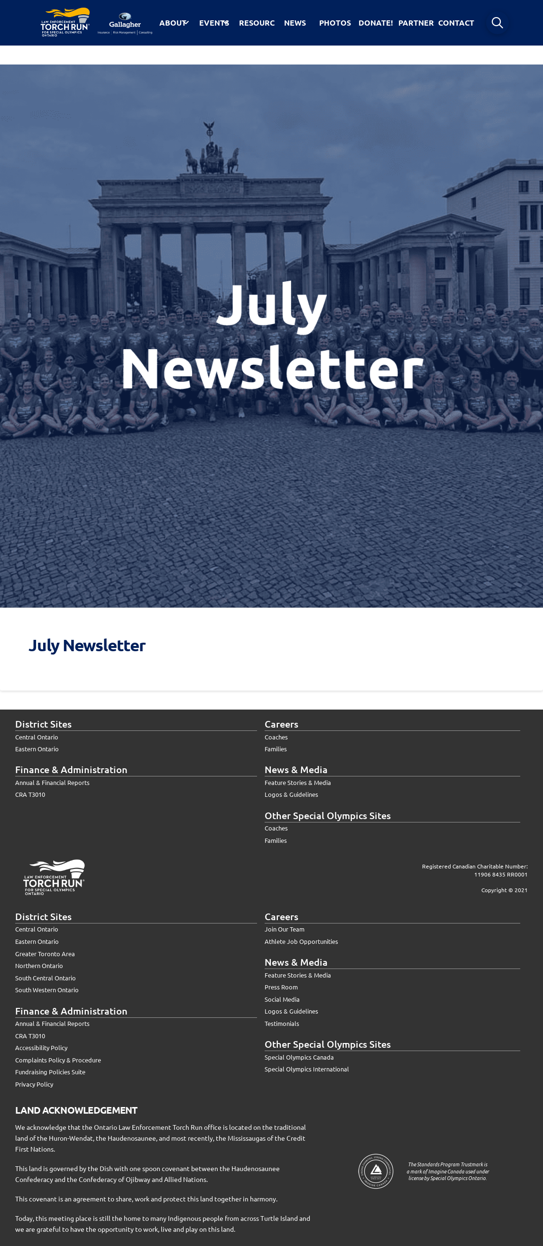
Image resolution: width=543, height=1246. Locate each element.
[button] (497, 22)
